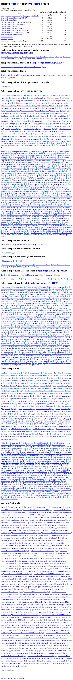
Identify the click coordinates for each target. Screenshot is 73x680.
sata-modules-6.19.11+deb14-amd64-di (24, 571)
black (15, 224)
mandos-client (35, 459)
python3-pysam (53, 179)
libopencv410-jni (6, 484)
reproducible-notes (32, 44)
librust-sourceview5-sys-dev (13, 58)
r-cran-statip (44, 291)
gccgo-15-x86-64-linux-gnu (22, 418)
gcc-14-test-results (45, 470)
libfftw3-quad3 (14, 159)
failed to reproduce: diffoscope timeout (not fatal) (16, 22)
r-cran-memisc (24, 328)
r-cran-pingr (44, 303)
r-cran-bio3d (36, 300)
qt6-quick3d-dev (27, 265)
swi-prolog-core (23, 461)
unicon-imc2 (67, 380)
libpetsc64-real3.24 (54, 481)
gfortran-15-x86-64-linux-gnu (48, 420)
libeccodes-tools (53, 231)
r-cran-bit (12, 305)
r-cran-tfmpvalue (59, 296)
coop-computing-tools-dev (57, 184)
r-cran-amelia (34, 343)
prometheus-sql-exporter (18, 495)
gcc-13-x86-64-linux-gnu (64, 426)
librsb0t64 (4, 145)
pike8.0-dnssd (22, 98)
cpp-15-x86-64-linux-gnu (50, 414)
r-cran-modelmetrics (11, 303)
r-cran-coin (19, 287)
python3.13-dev (61, 116)
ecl (42, 106)
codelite (21, 186)
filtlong (9, 195)
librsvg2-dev (4, 493)
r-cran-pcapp (17, 336)
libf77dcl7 (67, 164)
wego (57, 493)
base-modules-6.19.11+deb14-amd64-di (24, 533)
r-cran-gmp (40, 327)
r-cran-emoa (33, 287)
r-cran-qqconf (23, 321)
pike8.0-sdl (42, 103)
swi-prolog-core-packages (43, 461)
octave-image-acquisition (14, 207)
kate (19, 139)
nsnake (30, 162)
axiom (3, 86)
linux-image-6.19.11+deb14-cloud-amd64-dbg (15, 522)
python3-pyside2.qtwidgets (13, 162)
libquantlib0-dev (6, 439)
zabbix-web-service (41, 113)
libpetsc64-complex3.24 (58, 479)
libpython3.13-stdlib (26, 116)
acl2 (9, 383)
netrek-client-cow (40, 121)
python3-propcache (7, 188)
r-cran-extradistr (48, 319)
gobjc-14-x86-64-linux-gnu (38, 475)
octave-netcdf (37, 206)
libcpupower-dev (43, 507)
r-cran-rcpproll (34, 316)
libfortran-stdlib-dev (47, 464)
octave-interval (27, 198)
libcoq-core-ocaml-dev (48, 448)
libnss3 (9, 404)
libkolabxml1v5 (5, 139)
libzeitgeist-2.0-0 (6, 113)
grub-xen (63, 393)
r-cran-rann (51, 301)
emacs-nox (56, 388)
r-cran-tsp (62, 309)
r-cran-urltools (57, 348)
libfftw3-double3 (20, 157)
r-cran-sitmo (17, 289)
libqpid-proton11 (21, 231)
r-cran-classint (52, 345)
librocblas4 (61, 166)
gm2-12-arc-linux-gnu (31, 209)
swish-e (3, 463)
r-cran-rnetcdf (23, 310)
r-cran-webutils (64, 292)
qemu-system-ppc (9, 411)
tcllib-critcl (42, 162)
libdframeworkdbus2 (41, 161)
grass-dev (14, 388)
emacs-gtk (27, 388)
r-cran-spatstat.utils (33, 364)
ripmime (24, 121)
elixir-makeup (45, 452)
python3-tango (5, 220)
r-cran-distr (8, 294)
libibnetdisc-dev (44, 443)
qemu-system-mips (42, 409)
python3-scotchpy (51, 222)
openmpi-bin (37, 406)
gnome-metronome (50, 175)
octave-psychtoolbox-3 (10, 229)
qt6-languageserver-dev (8, 261)
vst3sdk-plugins (5, 466)
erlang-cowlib (55, 375)
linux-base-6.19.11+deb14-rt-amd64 (35, 592)
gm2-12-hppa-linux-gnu (51, 209)
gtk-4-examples (57, 225)
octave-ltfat (13, 200)
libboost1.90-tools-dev (47, 488)
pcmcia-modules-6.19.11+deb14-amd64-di (35, 566)
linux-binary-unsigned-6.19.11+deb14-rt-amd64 (25, 515)
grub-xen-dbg (28, 396)
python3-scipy (20, 164)
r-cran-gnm (66, 312)
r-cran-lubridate (47, 309)
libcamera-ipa (62, 168)
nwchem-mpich (42, 182)
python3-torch (22, 234)
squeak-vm (17, 145)
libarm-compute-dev (48, 159)
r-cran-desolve (45, 336)
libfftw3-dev (4, 157)
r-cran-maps (10, 327)
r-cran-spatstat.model (38, 334)
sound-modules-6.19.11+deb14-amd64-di (40, 576)
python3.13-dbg (44, 116)
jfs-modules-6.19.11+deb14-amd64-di (23, 548)
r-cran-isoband (16, 309)
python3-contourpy (36, 186)
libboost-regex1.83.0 (7, 406)
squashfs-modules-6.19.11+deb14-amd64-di (35, 579)
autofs (2, 177)
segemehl (23, 177)
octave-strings (29, 218)
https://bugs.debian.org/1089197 (48, 62)
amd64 (15, 3)
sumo (25, 131)
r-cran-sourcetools (23, 359)
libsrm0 (3, 184)
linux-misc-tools (53, 525)
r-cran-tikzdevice (10, 355)
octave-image (33, 216)
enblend (61, 455)
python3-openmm (9, 129)
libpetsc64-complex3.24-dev (33, 481)
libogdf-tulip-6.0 (28, 123)
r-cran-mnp (67, 327)
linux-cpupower (11, 517)
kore (12, 177)
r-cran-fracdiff (7, 359)
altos (44, 482)
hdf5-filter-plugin (57, 463)
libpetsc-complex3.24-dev (51, 477)
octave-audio (31, 220)
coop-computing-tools (36, 184)
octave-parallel (51, 195)
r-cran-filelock (65, 354)
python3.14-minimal (60, 141)
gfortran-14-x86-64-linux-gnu (16, 473)
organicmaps (16, 225)
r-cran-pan (30, 337)
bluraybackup (67, 57)
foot (44, 216)
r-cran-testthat (18, 312)
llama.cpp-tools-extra (62, 490)
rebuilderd (35, 3)
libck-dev (31, 448)
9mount (3, 244)
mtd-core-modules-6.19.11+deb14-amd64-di (19, 635)
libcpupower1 (58, 507)
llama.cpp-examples (27, 490)
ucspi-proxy (48, 455)
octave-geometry (45, 218)
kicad (21, 233)
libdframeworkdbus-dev (21, 161)
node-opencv (15, 275)
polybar (62, 177)
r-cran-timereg (50, 316)
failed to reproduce (7, 37)
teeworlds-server (6, 189)
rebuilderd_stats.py (6, 678)
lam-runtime (10, 111)
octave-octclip (56, 198)
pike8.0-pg (8, 103)
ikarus (34, 383)
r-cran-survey (35, 341)
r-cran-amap (24, 346)
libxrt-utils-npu (46, 145)
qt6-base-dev (29, 267)
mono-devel (60, 391)
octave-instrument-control (32, 200)
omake (69, 121)
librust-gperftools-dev (13, 454)
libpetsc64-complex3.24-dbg (9, 481)
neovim (56, 113)
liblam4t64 (39, 111)
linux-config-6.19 (65, 515)
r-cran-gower (31, 296)
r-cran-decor (8, 321)
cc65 (44, 378)
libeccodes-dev (37, 231)
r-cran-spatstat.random (17, 316)
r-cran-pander (35, 294)
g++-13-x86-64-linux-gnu (22, 426)
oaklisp (3, 443)
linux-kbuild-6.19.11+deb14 (33, 525)
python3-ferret (46, 129)
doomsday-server (58, 136)
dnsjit (44, 118)
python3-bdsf (67, 195)
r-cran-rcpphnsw (37, 301)
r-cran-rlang (36, 325)
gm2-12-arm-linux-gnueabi (63, 213)
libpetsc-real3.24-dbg (18, 479)
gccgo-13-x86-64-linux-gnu (16, 429)
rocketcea (35, 175)
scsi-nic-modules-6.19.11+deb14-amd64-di (47, 574)
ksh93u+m (56, 121)
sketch (28, 179)
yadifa (35, 170)
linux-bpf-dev (50, 515)
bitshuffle (28, 182)
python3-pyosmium (32, 225)
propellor (12, 490)
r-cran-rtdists (43, 337)
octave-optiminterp (21, 206)
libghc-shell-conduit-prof (26, 436)
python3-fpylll (34, 189)
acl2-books (21, 383)
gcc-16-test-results (31, 486)
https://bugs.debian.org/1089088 (51, 270)
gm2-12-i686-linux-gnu (38, 215)
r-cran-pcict (52, 328)
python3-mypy (67, 495)
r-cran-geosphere (29, 303)
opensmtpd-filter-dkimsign (19, 457)
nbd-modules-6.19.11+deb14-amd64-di (13, 638)
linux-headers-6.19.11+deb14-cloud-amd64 (38, 599)
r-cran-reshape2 (51, 325)
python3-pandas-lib (65, 129)
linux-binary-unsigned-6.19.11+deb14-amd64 (24, 512)
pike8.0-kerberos (24, 100)
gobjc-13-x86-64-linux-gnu (22, 434)
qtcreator (15, 222)
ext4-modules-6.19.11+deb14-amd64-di (46, 620)
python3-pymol (16, 180)
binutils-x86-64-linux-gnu (47, 134)
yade (58, 434)
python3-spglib (57, 153)
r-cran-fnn (45, 289)
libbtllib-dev (26, 380)
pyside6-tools (18, 491)
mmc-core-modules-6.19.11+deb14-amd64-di (26, 633)
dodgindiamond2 (18, 244)
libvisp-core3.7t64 (36, 193)
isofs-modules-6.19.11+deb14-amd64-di (18, 627)
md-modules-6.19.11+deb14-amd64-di (42, 551)
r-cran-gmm (6, 325)
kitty (8, 231)
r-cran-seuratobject (20, 67)
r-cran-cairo (48, 323)
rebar (43, 436)
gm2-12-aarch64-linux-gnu (40, 213)
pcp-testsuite (55, 224)
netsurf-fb (16, 191)
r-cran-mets (55, 334)
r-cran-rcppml (16, 298)
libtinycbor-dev (61, 279)
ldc (69, 123)
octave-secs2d (67, 206)
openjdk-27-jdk (55, 468)
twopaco (13, 391)
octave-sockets (52, 206)
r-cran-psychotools (52, 310)
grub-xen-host (47, 396)
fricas (30, 375)
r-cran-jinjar (58, 291)
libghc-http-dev (52, 164)
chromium (56, 436)
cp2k (25, 95)
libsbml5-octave (22, 170)
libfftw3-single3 (31, 159)
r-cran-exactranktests (53, 318)
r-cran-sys (58, 298)
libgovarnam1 (46, 229)
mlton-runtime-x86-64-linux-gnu (27, 155)
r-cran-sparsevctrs (34, 312)
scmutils (17, 279)
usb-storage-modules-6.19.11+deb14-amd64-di (49, 584)
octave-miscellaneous (43, 204)
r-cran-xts (51, 346)
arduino (42, 386)
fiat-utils (6, 414)
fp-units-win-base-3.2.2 (27, 452)
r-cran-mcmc (9, 318)
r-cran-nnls (16, 357)
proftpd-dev (6, 386)
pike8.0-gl (58, 98)
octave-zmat (36, 234)
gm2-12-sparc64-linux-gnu (48, 211)
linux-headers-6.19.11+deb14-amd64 (32, 517)
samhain (42, 123)
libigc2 (18, 220)
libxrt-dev (31, 145)
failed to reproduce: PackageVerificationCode (15, 30)
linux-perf (25, 530)
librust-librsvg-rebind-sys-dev (49, 57)
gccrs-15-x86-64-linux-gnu (46, 418)
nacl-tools (17, 179)
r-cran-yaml (44, 298)
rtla (34, 530)
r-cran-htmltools (55, 305)
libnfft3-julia (17, 108)
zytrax (46, 170)
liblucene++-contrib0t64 (8, 134)
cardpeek (37, 131)
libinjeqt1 (4, 182)
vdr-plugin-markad (6, 461)
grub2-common (66, 396)
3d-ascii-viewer (47, 171)
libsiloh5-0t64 (61, 180)
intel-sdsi (29, 507)
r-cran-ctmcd (31, 336)
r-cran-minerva (50, 300)
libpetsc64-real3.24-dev (29, 482)
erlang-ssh (44, 491)
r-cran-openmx (5, 670)
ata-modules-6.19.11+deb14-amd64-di (34, 612)
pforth (60, 171)
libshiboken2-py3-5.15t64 (62, 161)
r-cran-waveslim (62, 350)
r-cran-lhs (4, 296)
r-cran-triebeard (51, 312)
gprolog (54, 216)
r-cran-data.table (58, 332)
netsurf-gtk (29, 191)
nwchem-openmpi (58, 182)
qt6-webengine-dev (13, 267)
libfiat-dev (20, 414)
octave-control (40, 202)
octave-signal (5, 206)
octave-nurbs (22, 195)
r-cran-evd (37, 321)
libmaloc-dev (5, 279)
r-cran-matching (32, 319)
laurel (6, 193)
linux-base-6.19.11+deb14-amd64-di (52, 548)
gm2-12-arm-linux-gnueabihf (16, 215)
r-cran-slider (15, 307)
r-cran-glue (22, 318)
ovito (66, 227)
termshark (20, 189)
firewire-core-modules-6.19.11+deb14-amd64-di (27, 625)
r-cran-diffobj (42, 330)
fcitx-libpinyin (9, 452)
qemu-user (64, 411)
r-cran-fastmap (65, 343)
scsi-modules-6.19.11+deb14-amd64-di (16, 574)
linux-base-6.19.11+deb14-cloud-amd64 (35, 510)
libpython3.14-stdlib (7, 141)
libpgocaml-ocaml (59, 118)
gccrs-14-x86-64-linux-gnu (41, 472)
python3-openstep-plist (31, 391)
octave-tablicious (51, 200)
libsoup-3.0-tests (47, 168)
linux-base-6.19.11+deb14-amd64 (41, 589)
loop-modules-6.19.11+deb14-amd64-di (13, 551)
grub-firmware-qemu (23, 393)
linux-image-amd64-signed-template (60, 604)
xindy (12, 455)
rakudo (41, 375)
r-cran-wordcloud (55, 314)
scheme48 (68, 378)
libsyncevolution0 (27, 143)
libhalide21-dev (20, 446)
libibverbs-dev (5, 445)
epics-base (32, 227)
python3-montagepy (29, 129)
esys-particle (21, 466)
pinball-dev (4, 253)
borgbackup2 (6, 409)
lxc (42, 466)
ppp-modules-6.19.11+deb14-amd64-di (34, 569)
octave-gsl (60, 204)
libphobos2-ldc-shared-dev (16, 126)
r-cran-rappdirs (21, 325)
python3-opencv (22, 484)
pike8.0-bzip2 (38, 95)
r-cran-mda (65, 300)
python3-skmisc (33, 180)
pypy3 (33, 414)
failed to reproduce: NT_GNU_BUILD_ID (14, 24)
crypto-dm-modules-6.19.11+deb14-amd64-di (49, 535)
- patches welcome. (18, 678)
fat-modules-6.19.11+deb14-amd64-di (33, 622)
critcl (55, 378)
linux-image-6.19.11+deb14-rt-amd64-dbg (47, 522)
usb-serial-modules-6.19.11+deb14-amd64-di (16, 584)
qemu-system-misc (61, 409)
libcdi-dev (45, 497)
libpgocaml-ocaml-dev (8, 121)
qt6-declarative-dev (47, 220)
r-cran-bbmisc (55, 363)
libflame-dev (9, 171)
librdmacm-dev (20, 445)
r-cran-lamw (54, 327)
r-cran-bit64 (13, 339)
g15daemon (65, 108)
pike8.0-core (56, 95)
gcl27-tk (19, 497)
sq (45, 225)
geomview (62, 145)
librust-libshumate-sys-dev (9, 57)
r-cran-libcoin (34, 350)
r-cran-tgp (44, 332)
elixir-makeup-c (39, 457)
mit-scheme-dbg (45, 279)
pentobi (65, 486)
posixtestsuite (52, 373)
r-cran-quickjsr (66, 325)
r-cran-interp (66, 345)
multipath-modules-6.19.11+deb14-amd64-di (35, 556)
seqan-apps (15, 443)
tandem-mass (5, 173)
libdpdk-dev (58, 497)
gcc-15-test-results (47, 416)
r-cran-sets (63, 294)
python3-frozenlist (17, 184)
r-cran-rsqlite (50, 321)
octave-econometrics (29, 229)
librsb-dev (43, 143)
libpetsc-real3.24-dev (38, 479)
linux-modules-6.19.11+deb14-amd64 (56, 607)
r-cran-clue (21, 294)
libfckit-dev (40, 468)
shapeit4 (54, 202)
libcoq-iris (8, 450)
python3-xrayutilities (55, 186)
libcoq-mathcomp (36, 450)
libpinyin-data (60, 459)
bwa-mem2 (15, 464)
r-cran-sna (8, 301)
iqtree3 (54, 233)
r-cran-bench (60, 336)
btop (60, 464)
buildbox (49, 234)
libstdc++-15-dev (24, 424)
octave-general (13, 202)
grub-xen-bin (9, 396)
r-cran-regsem (64, 319)
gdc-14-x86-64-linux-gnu (63, 472)
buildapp (43, 463)
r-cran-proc (42, 307)
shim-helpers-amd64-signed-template (34, 75)
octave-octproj (36, 195)
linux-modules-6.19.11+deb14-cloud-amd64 (39, 528)
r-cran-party (43, 348)
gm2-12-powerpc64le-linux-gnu (61, 215)
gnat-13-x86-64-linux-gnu (42, 431)
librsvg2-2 (57, 491)
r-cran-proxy (40, 305)
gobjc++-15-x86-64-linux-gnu (48, 422)
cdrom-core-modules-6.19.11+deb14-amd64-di (15, 535)
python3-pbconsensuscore (38, 153)
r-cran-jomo (31, 298)
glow (48, 493)
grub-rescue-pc (44, 393)
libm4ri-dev (55, 445)
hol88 (22, 455)
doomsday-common (40, 136)
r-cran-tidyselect (17, 291)
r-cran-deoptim (20, 292)
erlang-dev (32, 491)
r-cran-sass (27, 339)
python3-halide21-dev (53, 446)
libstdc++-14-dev (58, 475)
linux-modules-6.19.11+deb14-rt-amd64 (47, 610)
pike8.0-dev (4, 98)
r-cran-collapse (32, 309)
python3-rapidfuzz (24, 188)
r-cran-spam (57, 337)
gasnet (3, 486)
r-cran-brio (64, 321)
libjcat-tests (46, 383)
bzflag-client (19, 173)
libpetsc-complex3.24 (7, 477)
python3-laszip (47, 151)
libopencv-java (56, 482)
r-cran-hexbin (21, 300)
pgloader (19, 386)
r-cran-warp (8, 314)
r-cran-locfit (47, 287)
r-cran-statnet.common (8, 363)
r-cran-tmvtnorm (32, 454)
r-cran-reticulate (34, 354)
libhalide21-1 (5, 446)
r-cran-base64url (66, 346)
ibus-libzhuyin (29, 464)
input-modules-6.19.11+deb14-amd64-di (34, 545)
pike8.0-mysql (44, 100)
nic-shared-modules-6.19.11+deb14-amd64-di (36, 561)
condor (27, 222)
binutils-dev (26, 134)
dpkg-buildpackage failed (9, 20)
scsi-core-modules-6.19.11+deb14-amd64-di (55, 571)
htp (68, 375)
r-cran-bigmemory (15, 319)
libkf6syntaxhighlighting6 (50, 227)
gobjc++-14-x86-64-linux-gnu (14, 475)
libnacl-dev (4, 179)
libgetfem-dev (5, 393)
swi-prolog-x (61, 461)
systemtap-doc (17, 448)
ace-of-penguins (49, 177)
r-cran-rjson (41, 363)
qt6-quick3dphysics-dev (8, 265)
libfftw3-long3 (36, 157)
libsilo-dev (47, 180)
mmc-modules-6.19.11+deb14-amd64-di (40, 553)
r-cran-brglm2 (41, 339)
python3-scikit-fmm (51, 189)
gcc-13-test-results (43, 426)
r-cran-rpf (21, 345)
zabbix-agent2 (23, 113)
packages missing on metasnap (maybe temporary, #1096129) (20, 16)
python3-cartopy (54, 466)
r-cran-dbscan (28, 330)
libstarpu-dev (57, 386)
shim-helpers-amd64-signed (9, 75)
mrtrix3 (3, 151)
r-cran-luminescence (28, 355)
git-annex (16, 182)
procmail (35, 177)
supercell (23, 406)
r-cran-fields (30, 332)
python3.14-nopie (9, 143)
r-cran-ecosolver (49, 343)
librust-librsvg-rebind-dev (34, 58)
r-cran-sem (58, 289)
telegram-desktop (18, 168)
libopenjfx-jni (55, 111)
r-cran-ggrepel (56, 339)
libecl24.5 (53, 106)
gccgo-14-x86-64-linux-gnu (18, 472)
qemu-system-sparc (48, 411)
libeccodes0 (68, 231)
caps (64, 175)
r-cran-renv (8, 345)
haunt (32, 466)
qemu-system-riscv (28, 411)
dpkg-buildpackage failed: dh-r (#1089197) (14, 18)
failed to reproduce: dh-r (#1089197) (12, 34)
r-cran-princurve (26, 327)
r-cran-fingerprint (12, 348)
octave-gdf (12, 123)
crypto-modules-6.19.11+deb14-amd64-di (13, 538)
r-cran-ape (62, 361)
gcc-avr (53, 380)
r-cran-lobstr (65, 301)
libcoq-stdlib (65, 448)
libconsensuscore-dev (17, 153)
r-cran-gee (37, 310)
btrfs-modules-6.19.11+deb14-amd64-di (54, 533)
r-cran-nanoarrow (26, 352)
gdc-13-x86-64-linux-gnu (40, 429)
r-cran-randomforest (11, 330)
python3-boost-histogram (37, 233)
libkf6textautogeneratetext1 (60, 191)
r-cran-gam (55, 359)
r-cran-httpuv (36, 318)
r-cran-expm (35, 292)
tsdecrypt (3, 95)
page (15, 46)
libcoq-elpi (21, 450)
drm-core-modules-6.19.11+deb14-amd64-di (45, 538)
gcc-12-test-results (24, 404)
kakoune (56, 170)
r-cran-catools (31, 289)
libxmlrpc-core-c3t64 (18, 151)
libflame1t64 (23, 171)
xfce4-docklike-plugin (50, 486)
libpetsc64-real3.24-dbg (8, 482)
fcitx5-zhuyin (59, 484)
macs (25, 197)
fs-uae (48, 459)
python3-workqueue (7, 186)
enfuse (3, 457)
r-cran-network (28, 348)
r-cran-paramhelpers (7, 310)
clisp (31, 386)
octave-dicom (62, 207)
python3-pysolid (36, 164)
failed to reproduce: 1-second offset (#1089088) (15, 32)
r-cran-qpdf (16, 332)
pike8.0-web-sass (25, 106)
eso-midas (40, 380)
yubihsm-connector (11, 166)
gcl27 (8, 497)
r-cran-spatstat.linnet (51, 341)
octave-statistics (20, 193)
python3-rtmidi (21, 175)
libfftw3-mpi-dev (52, 157)
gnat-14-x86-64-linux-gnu (62, 473)
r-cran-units (38, 328)
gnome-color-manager (50, 454)
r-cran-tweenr (20, 323)
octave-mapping (33, 207)
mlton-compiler (5, 155)
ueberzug (39, 179)
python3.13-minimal (10, 118)
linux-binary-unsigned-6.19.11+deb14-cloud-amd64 (36, 594)
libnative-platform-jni (62, 173)
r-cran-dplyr (29, 307)
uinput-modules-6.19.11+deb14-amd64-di (25, 581)
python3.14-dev (42, 141)
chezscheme (67, 373)
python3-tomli (40, 224)
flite (2, 275)
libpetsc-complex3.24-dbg (28, 477)
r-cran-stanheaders (58, 330)
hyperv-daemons (16, 507)
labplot (38, 222)
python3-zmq (12, 131)
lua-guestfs (10, 233)
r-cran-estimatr (5, 287)
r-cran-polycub (16, 364)
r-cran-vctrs (65, 328)
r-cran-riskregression (18, 341)
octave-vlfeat (5, 218)
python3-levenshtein (43, 188)
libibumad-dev (60, 443)
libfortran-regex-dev (34, 373)
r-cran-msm (60, 287)
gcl (64, 216)
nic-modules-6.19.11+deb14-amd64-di (33, 558)
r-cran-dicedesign (36, 345)
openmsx (3, 168)
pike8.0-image (5, 100)
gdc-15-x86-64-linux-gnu (23, 420)
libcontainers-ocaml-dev (41, 484)
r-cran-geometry (41, 359)
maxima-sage (57, 123)
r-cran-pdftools (57, 307)
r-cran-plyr (44, 296)
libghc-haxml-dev (28, 166)
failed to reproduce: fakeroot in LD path (13, 28)
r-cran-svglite (42, 352)
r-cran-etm (10, 328)
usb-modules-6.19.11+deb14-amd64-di (55, 581)
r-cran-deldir (34, 323)
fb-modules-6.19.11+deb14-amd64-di (33, 543)
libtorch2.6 (8, 234)
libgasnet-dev (15, 486)
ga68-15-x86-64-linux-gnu (27, 416)
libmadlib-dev (30, 463)
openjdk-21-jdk (35, 493)
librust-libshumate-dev (28, 57)
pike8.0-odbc (62, 100)
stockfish (46, 173)
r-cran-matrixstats (31, 361)
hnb (34, 171)
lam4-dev (25, 111)
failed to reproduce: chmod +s (10, 26)
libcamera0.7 (7, 170)
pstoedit (3, 464)
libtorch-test (66, 233)
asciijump (33, 244)
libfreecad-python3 (11, 198)
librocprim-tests (55, 457)
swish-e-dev (15, 463)
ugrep (17, 218)
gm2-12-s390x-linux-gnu (14, 216)
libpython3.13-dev (6, 116)
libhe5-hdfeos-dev (6, 499)
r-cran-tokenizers (26, 363)
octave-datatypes (64, 234)
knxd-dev (59, 452)
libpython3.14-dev (33, 139)
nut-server (17, 373)
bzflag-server (33, 173)
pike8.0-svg (7, 106)
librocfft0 (55, 162)
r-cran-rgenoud (18, 354)
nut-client (4, 373)
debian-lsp (26, 224)
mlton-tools (46, 155)
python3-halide (36, 446)
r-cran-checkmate (31, 357)
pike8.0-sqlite (59, 103)
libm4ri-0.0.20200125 (38, 445)
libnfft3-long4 (33, 108)
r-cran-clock (46, 357)
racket (10, 375)
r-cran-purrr (38, 346)
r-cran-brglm (11, 346)
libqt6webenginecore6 (63, 265)
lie (20, 375)
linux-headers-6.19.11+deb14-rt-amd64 (23, 520)
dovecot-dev (32, 497)
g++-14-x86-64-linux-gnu (26, 470)
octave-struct (16, 204)
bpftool (3, 507)
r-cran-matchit (16, 337)
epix (20, 378)
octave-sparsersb (12, 197)
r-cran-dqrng (19, 343)
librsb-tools (56, 143)
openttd (28, 204)
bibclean (7, 175)
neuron (50, 450)
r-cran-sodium (65, 316)
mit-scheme (30, 279)
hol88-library (34, 455)
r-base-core (48, 275)
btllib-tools (11, 380)
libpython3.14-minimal (54, 139)
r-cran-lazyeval (50, 354)
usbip (42, 530)
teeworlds (58, 188)
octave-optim (21, 213)
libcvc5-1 (34, 151)
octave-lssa (42, 198)
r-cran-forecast (63, 323)
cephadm (39, 424)
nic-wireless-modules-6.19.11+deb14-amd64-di (36, 563)
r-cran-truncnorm (20, 334)
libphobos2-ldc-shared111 (40, 126)
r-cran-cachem (15, 361)
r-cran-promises (61, 357)
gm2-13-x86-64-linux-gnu (19, 431)
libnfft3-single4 (49, 108)
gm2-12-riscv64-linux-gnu (25, 211)
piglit (51, 424)
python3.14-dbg (25, 141)
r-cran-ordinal (49, 292)
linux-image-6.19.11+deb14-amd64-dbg (52, 520)
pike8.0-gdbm (40, 98)
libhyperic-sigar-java (61, 126)
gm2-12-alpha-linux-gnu (10, 209)
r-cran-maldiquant (38, 314)
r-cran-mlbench (47, 361)
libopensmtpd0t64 (38, 495)
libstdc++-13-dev (43, 434)
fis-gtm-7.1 (32, 378)
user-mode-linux (18, 227)
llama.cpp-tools (45, 490)
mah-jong (51, 193)
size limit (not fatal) (7, 39)
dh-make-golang (26, 468)
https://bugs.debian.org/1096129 (16, 53)
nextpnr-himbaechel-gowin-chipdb (13, 488)
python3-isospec (66, 193)
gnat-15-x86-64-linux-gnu (24, 422)
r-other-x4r (6, 323)
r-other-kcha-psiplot (58, 352)
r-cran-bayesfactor (35, 67)
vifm (32, 488)
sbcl (6, 491)
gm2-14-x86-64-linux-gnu (39, 473)
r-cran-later (57, 303)
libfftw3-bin (60, 155)
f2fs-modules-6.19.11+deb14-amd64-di (40, 540)
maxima (63, 406)
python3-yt (42, 191)
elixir (69, 452)
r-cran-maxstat (19, 350)
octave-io (27, 202)
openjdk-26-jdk (19, 493)
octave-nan (60, 218)
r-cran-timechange (8, 352)
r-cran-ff (47, 350)
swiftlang (32, 168)
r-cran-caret (49, 294)
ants (15, 95)
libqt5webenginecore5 (7, 468)
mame (51, 406)
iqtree (68, 229)
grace (67, 170)
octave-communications (62, 197)
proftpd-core (62, 383)
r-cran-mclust (25, 305)
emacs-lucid (42, 388)
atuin (58, 229)
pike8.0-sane (25, 103)
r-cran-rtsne (16, 296)
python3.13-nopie (29, 118)
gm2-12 (40, 404)
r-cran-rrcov (59, 355)
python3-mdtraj (52, 131)
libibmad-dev (29, 443)
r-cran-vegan (21, 301)
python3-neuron (63, 450)
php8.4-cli (53, 495)
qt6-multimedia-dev (44, 265)
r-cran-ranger (23, 314)
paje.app (8, 378)
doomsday (23, 136)
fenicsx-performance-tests (41, 197)
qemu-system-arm (23, 409)
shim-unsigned (56, 75)
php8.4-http (48, 207)
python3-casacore (45, 166)
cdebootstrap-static (32, 275)
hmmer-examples (19, 459)
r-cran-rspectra (5, 67)
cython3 (47, 391)
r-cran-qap (31, 291)
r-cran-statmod (45, 355)
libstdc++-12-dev (55, 404)
